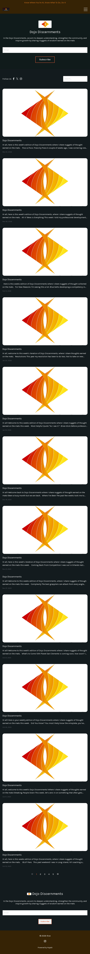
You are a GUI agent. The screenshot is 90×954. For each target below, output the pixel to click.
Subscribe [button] (45, 59)
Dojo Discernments (12, 140)
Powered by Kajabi (45, 947)
